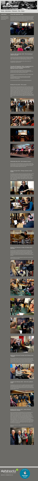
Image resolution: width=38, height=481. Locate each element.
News (22, 11)
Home (2, 11)
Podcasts (14, 11)
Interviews (8, 11)
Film (19, 11)
